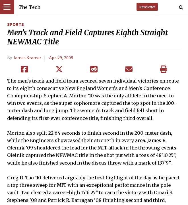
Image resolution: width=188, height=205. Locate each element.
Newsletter (147, 7)
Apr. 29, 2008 (61, 57)
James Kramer (27, 57)
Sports (15, 24)
